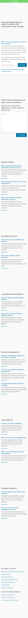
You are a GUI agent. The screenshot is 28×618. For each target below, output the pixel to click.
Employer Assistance (7, 575)
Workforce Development (8, 569)
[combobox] (9, 65)
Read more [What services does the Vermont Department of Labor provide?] (4, 165)
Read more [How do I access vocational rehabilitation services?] (4, 505)
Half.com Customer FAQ (7, 584)
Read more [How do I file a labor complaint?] (4, 421)
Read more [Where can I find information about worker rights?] (4, 449)
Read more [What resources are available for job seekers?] (4, 239)
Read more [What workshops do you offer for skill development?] (4, 181)
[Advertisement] (14, 86)
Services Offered (5, 561)
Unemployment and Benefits (9, 566)
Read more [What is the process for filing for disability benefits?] (4, 313)
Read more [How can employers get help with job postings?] (4, 491)
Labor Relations (5, 572)
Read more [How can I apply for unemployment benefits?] (4, 297)
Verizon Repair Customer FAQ (9, 587)
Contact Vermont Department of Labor (12, 558)
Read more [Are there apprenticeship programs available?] (4, 381)
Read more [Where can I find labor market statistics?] (4, 255)
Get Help (22, 65)
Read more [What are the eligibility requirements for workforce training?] (4, 353)
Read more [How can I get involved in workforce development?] (4, 367)
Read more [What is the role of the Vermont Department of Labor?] (4, 197)
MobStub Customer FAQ (8, 582)
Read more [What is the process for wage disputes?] (4, 435)
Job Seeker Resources (7, 564)
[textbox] (9, 65)
